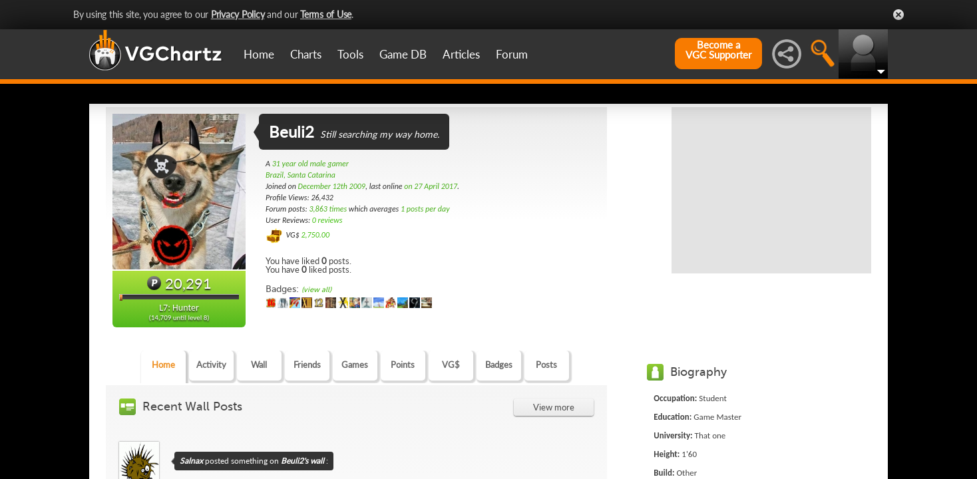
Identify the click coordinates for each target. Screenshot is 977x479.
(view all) (316, 289)
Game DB (403, 54)
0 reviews (327, 220)
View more (553, 407)
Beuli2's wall (302, 461)
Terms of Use (325, 14)
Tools (350, 54)
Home (259, 54)
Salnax (191, 461)
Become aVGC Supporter (718, 50)
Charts (305, 54)
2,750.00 (315, 235)
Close (898, 14)
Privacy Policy (238, 14)
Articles (461, 54)
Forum (512, 54)
